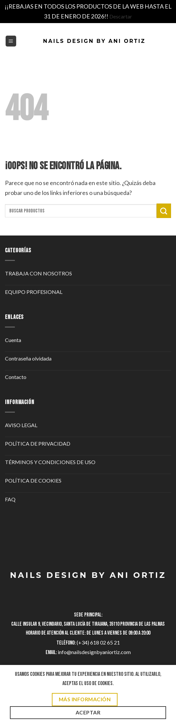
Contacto (15, 377)
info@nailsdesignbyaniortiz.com (94, 652)
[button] (11, 41)
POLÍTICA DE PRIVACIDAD (37, 443)
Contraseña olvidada (28, 358)
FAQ (10, 499)
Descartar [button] (120, 16)
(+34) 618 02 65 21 (98, 642)
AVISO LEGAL (21, 425)
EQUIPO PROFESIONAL (33, 292)
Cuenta (13, 340)
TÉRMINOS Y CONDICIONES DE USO (50, 462)
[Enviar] (164, 211)
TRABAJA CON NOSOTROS (38, 273)
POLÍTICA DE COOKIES (33, 480)
